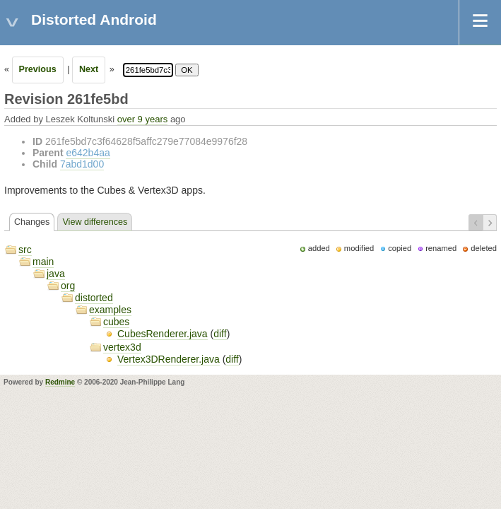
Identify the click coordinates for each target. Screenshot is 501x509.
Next (88, 69)
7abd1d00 (82, 164)
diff (219, 333)
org (68, 285)
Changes (31, 222)
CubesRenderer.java (162, 333)
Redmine (60, 382)
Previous (38, 69)
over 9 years (142, 119)
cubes (116, 321)
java (56, 273)
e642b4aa (88, 152)
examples (110, 309)
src (25, 249)
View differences (94, 222)
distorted (94, 297)
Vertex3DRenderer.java (168, 359)
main (43, 261)
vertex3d (122, 347)
